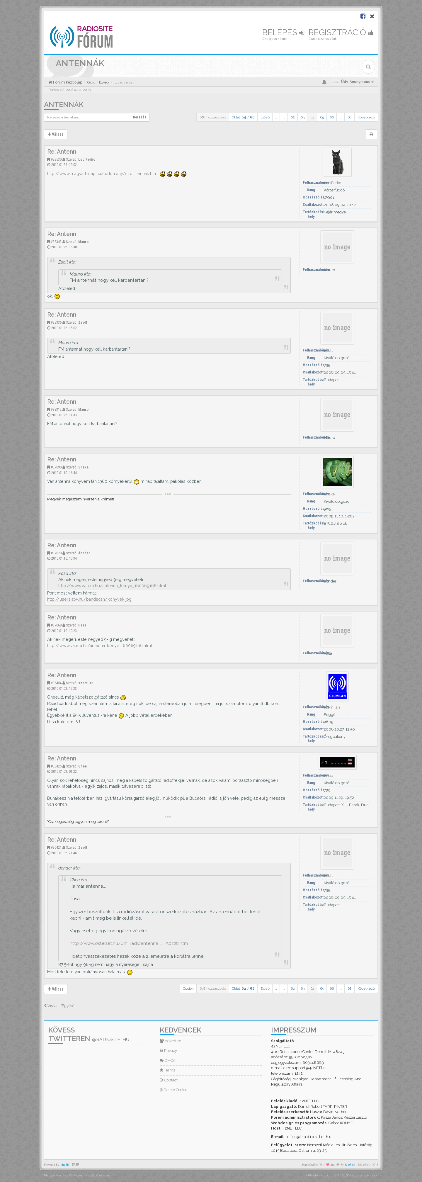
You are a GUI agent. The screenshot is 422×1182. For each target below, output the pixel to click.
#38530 (56, 159)
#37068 (56, 625)
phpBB (65, 1165)
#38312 (56, 409)
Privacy (168, 1050)
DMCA (168, 1060)
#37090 (56, 467)
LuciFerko (86, 159)
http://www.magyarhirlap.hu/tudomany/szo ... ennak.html (103, 173)
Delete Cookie (173, 1090)
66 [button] (332, 117)
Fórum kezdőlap (67, 82)
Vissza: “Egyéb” (59, 1005)
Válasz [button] (56, 134)
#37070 (56, 553)
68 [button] (350, 117)
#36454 (56, 683)
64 (312, 117)
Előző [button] (265, 117)
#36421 (56, 847)
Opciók (188, 988)
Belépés (283, 32)
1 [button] (276, 117)
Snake (83, 467)
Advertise (170, 1041)
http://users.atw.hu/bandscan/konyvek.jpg (89, 599)
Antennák (64, 104)
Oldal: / (243, 117)
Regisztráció (341, 32)
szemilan (85, 683)
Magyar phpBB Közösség (91, 1175)
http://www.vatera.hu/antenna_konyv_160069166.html (112, 585)
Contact (169, 1080)
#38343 (56, 242)
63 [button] (302, 117)
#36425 (56, 766)
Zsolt (82, 322)
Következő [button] (366, 117)
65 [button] (322, 117)
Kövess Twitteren (88, 1034)
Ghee (82, 766)
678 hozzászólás (213, 117)
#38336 (56, 322)
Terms (167, 1070)
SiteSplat (350, 1165)
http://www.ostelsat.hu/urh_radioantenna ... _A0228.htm (129, 943)
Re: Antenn (61, 151)
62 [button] (293, 117)
